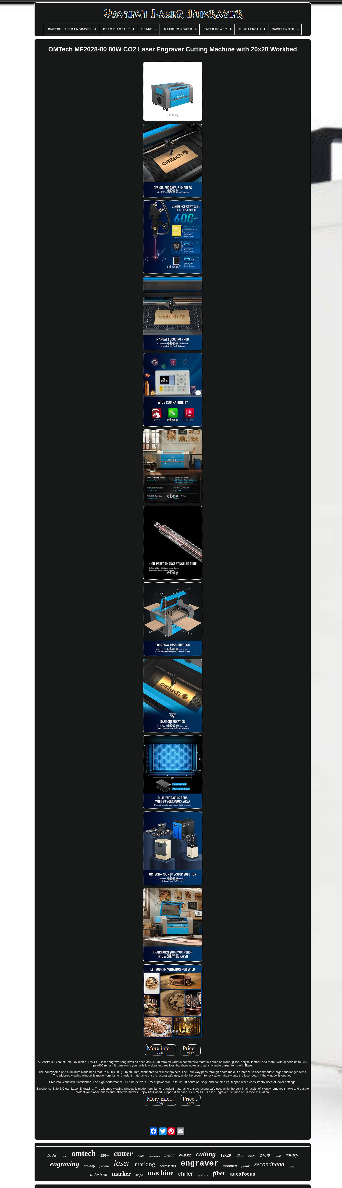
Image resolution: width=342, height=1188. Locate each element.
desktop (89, 1166)
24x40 (265, 1155)
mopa (139, 1175)
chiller (185, 1173)
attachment (154, 1156)
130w (104, 1155)
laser (122, 1163)
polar (245, 1166)
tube (277, 1156)
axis (240, 1155)
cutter (123, 1153)
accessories (168, 1166)
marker (121, 1173)
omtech (83, 1153)
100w (52, 1155)
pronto (104, 1166)
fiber (219, 1173)
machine (160, 1173)
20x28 (251, 1156)
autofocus (242, 1174)
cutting (206, 1154)
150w (64, 1156)
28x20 (292, 1166)
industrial (98, 1174)
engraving (64, 1164)
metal (169, 1155)
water (185, 1155)
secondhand (269, 1164)
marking (145, 1164)
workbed (230, 1166)
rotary (291, 1155)
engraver (200, 1163)
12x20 (226, 1155)
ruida (141, 1156)
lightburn (203, 1175)
